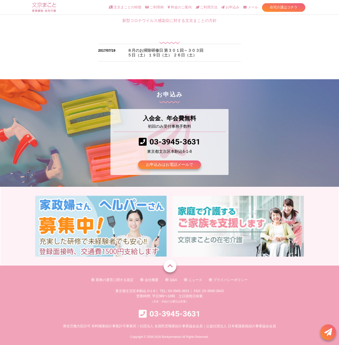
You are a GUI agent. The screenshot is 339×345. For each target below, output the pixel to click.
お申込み (230, 7)
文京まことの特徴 (125, 7)
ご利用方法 (206, 7)
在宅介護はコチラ (283, 7)
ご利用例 (154, 7)
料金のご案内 (180, 7)
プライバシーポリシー (228, 280)
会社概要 (149, 280)
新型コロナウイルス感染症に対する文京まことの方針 (169, 20)
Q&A (171, 280)
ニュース (193, 280)
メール (250, 7)
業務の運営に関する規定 (112, 280)
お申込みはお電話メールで (169, 164)
